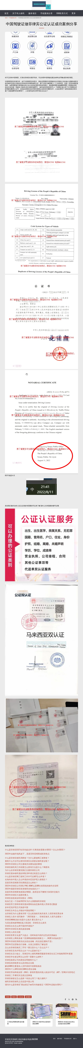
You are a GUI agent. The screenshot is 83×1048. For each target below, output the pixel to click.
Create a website (18, 1043)
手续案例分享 (12, 18)
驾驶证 (14, 997)
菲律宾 (8, 997)
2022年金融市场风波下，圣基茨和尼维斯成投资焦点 (27, 853)
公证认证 (20, 997)
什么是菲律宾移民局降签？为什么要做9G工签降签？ (27, 857)
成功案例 (28, 997)
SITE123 (11, 1043)
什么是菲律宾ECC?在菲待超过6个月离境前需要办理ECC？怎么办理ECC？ (35, 849)
